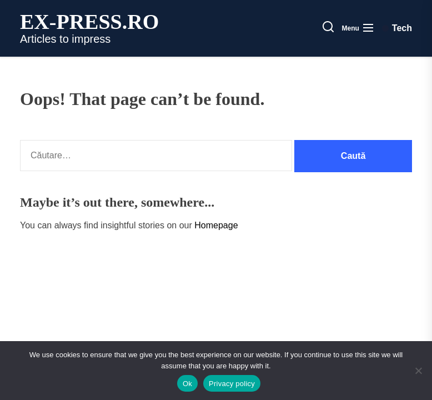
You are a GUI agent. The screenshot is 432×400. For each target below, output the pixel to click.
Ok (187, 383)
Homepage (216, 225)
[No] (418, 370)
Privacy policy (232, 383)
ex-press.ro (89, 21)
